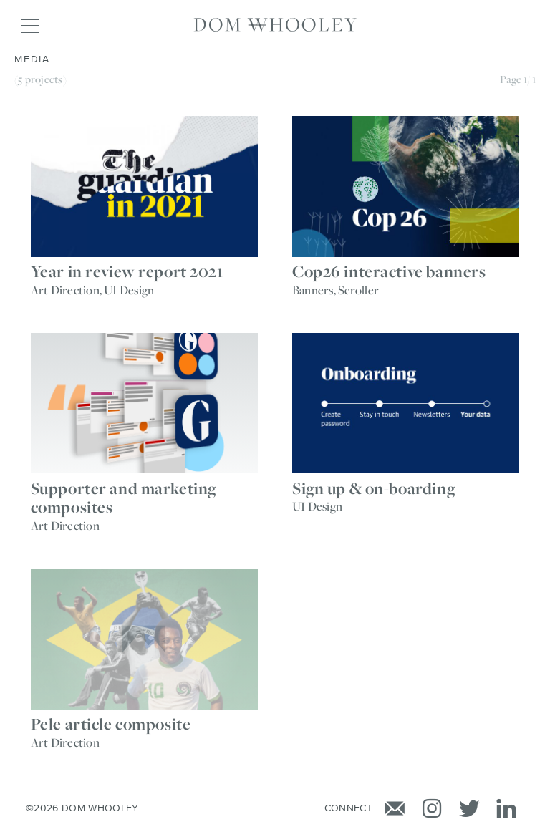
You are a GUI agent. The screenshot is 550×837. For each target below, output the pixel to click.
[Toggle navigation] (29, 25)
